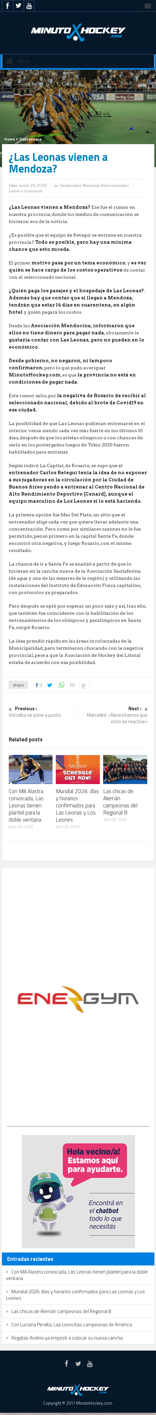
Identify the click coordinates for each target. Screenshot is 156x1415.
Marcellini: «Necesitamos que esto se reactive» (114, 715)
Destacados (30, 139)
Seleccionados (115, 185)
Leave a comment (25, 190)
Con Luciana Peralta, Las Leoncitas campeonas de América (71, 1324)
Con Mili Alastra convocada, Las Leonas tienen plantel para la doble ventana (26, 805)
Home (9, 139)
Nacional (91, 185)
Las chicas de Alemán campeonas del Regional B (120, 802)
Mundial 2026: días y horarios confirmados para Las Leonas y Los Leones (77, 805)
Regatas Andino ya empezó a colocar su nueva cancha (67, 1338)
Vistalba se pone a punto (42, 712)
